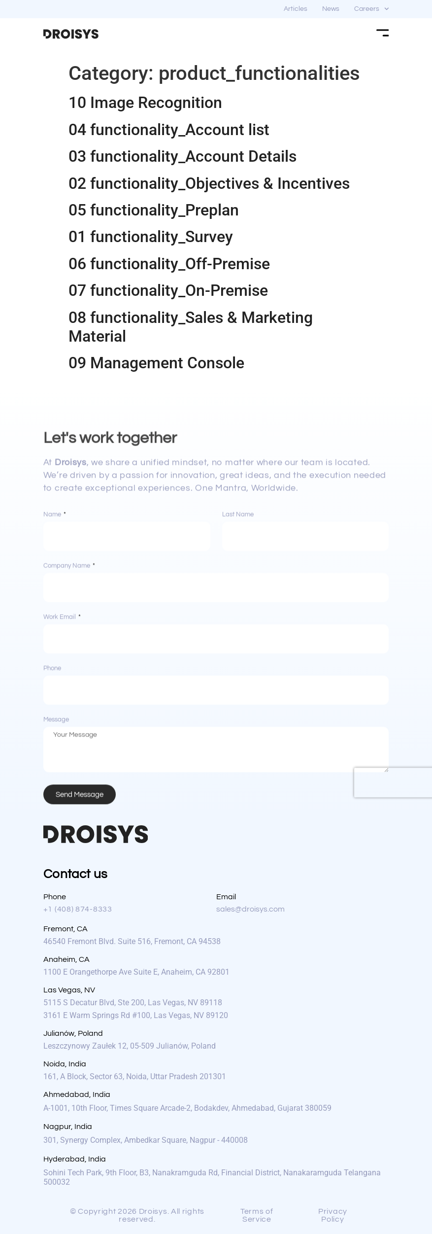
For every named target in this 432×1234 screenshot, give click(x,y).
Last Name (238, 678)
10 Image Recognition (145, 102)
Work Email (60, 781)
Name (53, 678)
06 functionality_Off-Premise (169, 263)
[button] (140, 1215)
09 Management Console (156, 362)
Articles (295, 8)
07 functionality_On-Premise (168, 290)
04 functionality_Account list (168, 129)
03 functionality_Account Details (182, 156)
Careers (371, 9)
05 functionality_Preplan (153, 210)
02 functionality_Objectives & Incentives (209, 183)
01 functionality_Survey (150, 236)
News (330, 8)
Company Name (67, 730)
